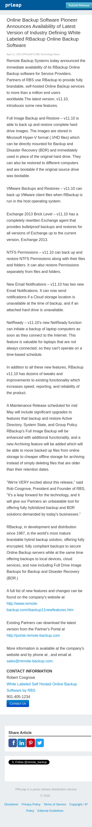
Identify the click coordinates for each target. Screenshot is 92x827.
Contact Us (18, 703)
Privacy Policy (31, 804)
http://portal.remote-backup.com (33, 635)
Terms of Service (55, 804)
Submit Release (78, 5)
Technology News (49, 54)
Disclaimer (11, 804)
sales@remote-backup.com (30, 661)
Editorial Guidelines (50, 810)
